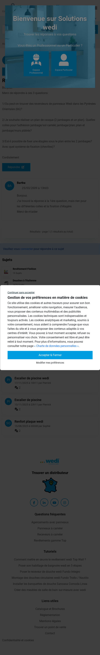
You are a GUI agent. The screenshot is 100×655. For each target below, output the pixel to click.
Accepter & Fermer (50, 355)
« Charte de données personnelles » (56, 345)
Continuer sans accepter (21, 292)
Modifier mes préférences (50, 362)
